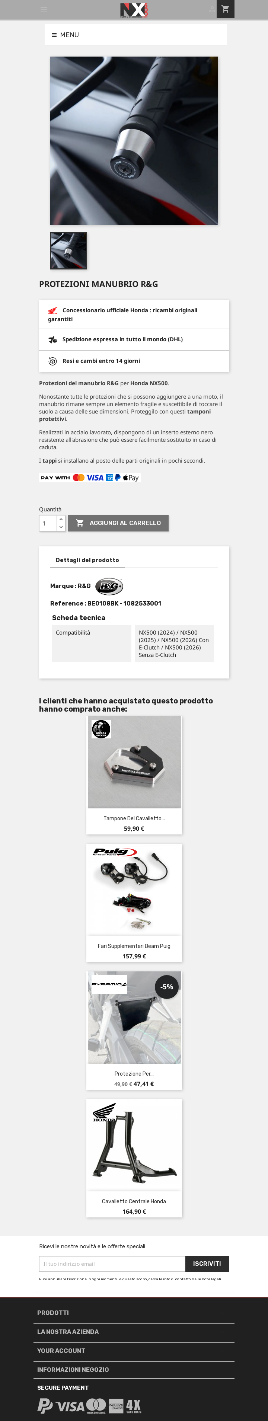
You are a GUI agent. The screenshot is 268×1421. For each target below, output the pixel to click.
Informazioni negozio (73, 1369)
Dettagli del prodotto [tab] (87, 560)
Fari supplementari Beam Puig (134, 946)
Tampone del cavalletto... (134, 818)
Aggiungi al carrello (118, 523)
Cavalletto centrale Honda (134, 1201)
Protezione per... (134, 1074)
